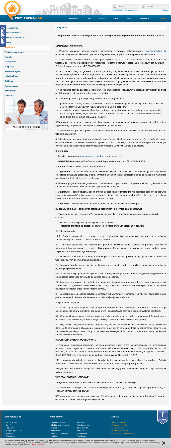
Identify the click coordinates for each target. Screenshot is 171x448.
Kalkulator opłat (12, 71)
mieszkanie (73, 18)
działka (102, 18)
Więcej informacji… (39, 445)
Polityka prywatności (14, 52)
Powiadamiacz (11, 86)
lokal (116, 18)
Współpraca (10, 61)
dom (89, 18)
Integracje (9, 66)
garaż (129, 18)
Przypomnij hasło (132, 10)
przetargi (162, 18)
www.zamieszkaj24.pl (155, 51)
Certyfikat (9, 95)
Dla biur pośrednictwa (15, 37)
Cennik (8, 42)
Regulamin (10, 47)
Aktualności (10, 90)
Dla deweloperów (13, 32)
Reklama (9, 81)
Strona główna (11, 28)
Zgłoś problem (11, 76)
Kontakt (8, 57)
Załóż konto (118, 10)
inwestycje (144, 18)
